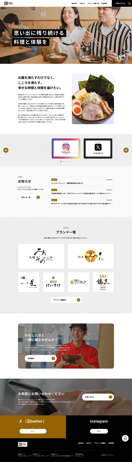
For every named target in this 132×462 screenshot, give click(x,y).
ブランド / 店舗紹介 (100, 443)
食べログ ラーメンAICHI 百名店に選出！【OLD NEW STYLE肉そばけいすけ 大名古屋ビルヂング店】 (84, 203)
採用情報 (104, 3)
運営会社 (74, 3)
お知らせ (82, 3)
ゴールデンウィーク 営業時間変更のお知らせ (67, 183)
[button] (63, 161)
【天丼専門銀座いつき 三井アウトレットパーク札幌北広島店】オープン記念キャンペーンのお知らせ (85, 193)
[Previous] (5, 150)
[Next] (126, 150)
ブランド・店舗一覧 (93, 3)
